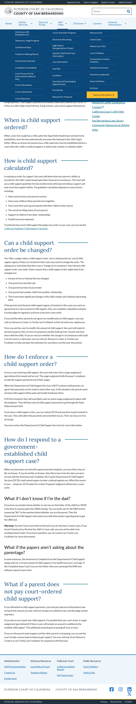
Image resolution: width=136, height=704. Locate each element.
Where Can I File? (98, 46)
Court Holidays (97, 53)
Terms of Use (116, 702)
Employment (10, 678)
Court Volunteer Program (64, 32)
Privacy (104, 702)
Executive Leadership (99, 74)
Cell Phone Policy (23, 47)
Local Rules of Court (40, 666)
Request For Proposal (62, 96)
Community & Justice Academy (99, 60)
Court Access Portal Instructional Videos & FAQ (25, 76)
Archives (94, 88)
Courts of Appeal (90, 2)
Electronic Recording (61, 39)
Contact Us (9, 672)
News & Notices (97, 81)
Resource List (96, 32)
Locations (56, 75)
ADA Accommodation (15, 666)
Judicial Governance (99, 67)
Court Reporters (22, 98)
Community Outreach (25, 61)
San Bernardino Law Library (108, 120)
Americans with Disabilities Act (22, 33)
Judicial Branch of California (23, 2)
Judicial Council (125, 2)
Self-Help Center (65, 675)
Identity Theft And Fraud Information (63, 54)
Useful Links (95, 39)
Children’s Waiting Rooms (27, 54)
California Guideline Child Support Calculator (26, 228)
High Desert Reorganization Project (62, 46)
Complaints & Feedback (26, 67)
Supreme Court (73, 2)
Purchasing (57, 90)
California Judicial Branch (66, 668)
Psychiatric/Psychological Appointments (64, 82)
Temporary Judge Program (27, 40)
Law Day (56, 68)
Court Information (23, 85)
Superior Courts (108, 2)
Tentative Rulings (39, 672)
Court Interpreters (23, 91)
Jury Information (60, 62)
